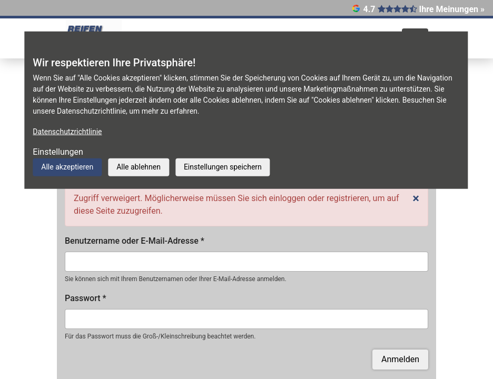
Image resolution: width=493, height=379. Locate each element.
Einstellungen (58, 152)
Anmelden (400, 359)
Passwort (85, 298)
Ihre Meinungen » (452, 9)
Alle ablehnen (138, 167)
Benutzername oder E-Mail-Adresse (134, 241)
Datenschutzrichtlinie (67, 131)
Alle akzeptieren (67, 167)
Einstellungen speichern (223, 167)
